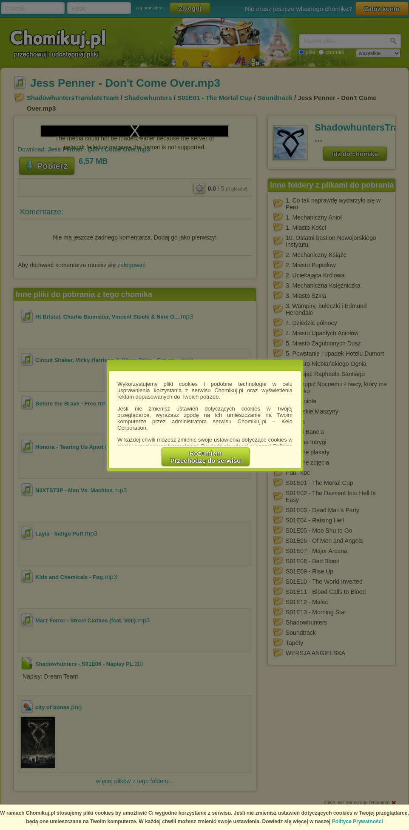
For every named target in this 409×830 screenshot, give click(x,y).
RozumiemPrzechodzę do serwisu (205, 457)
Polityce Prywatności (357, 821)
